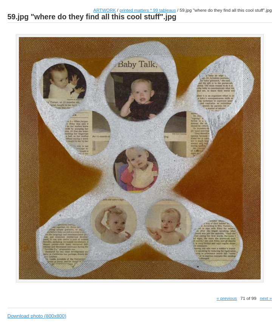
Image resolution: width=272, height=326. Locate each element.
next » (266, 298)
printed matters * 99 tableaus (147, 10)
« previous (226, 298)
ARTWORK (104, 10)
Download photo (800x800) (37, 316)
